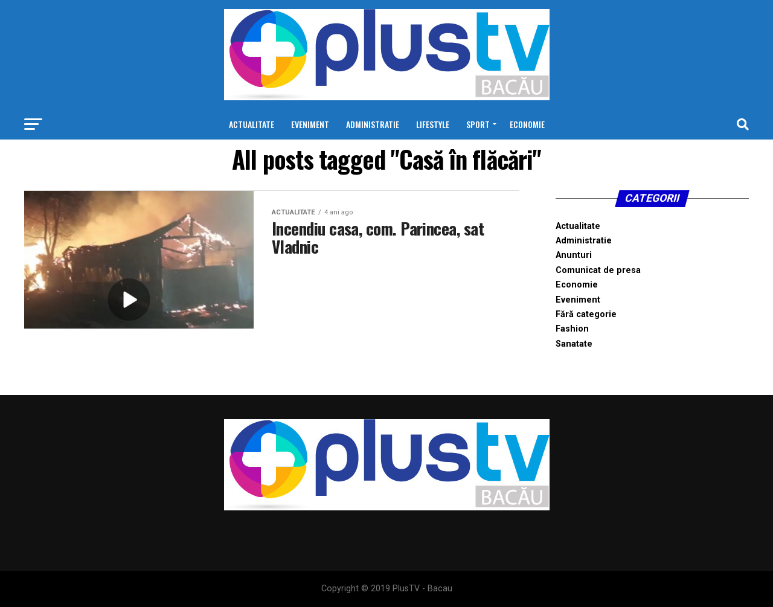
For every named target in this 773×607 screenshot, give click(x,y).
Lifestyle (432, 124)
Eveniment (310, 124)
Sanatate (574, 344)
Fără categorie (586, 314)
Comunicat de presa (598, 270)
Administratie (372, 124)
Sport (478, 124)
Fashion (572, 329)
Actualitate (251, 124)
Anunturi (574, 255)
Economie (527, 124)
